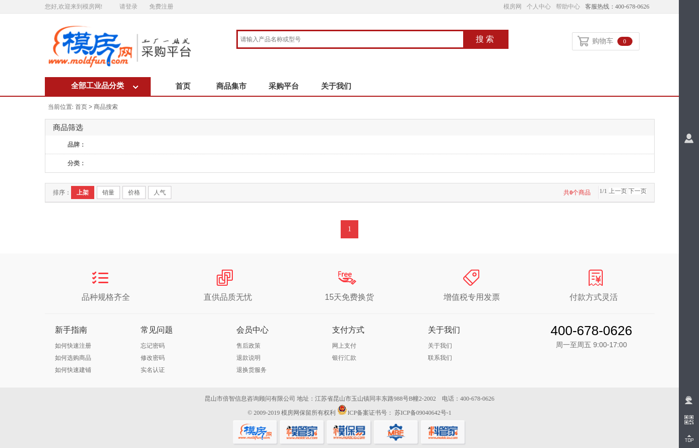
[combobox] (350, 40)
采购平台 (284, 86)
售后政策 (248, 345)
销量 (108, 192)
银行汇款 (344, 357)
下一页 (637, 191)
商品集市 (231, 86)
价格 (134, 192)
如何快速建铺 (73, 369)
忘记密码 (153, 345)
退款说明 (248, 357)
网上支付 (344, 345)
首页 (182, 86)
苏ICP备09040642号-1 (423, 412)
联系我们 (440, 357)
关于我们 (336, 86)
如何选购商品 (73, 357)
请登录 (128, 6)
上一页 (618, 191)
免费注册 (161, 6)
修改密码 (153, 357)
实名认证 (153, 369)
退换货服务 (251, 369)
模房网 (512, 6)
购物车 (605, 42)
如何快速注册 (73, 345)
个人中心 (539, 6)
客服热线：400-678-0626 (617, 6)
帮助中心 (568, 6)
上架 (83, 192)
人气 (160, 192)
